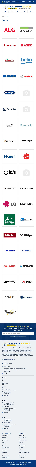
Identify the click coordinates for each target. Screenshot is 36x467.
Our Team (21, 450)
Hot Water (4, 449)
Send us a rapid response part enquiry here (18, 336)
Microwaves (4, 450)
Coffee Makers (5, 440)
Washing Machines (5, 457)
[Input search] (16, 333)
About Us (21, 442)
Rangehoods (4, 452)
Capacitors (4, 439)
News (20, 454)
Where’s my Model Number (24, 452)
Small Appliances (5, 454)
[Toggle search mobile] (11, 11)
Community (21, 447)
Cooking (3, 442)
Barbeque (4, 437)
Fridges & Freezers (5, 447)
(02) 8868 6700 (7, 366)
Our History (21, 444)
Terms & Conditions (23, 455)
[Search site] (32, 333)
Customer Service (22, 437)
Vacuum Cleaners (5, 455)
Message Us (6, 373)
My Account (21, 435)
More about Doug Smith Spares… (8, 359)
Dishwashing (4, 444)
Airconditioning (5, 435)
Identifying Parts (22, 445)
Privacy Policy (21, 457)
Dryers (3, 445)
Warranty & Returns (23, 440)
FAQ (20, 449)
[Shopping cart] (24, 11)
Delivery (20, 439)
